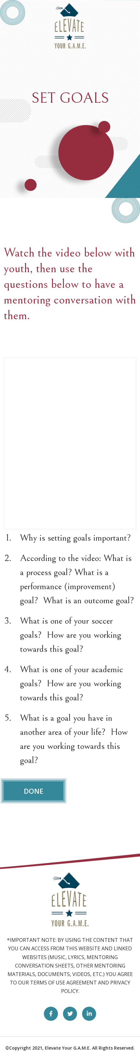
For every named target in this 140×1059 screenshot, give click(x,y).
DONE (33, 791)
